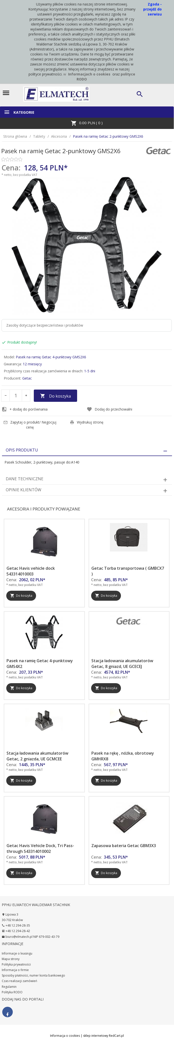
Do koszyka (55, 396)
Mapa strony (11, 959)
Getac (27, 378)
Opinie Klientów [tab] (23, 490)
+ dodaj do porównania (25, 409)
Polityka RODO (12, 992)
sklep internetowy (95, 1036)
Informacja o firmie (15, 970)
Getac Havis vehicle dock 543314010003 (31, 571)
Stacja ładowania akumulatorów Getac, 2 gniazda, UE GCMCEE (37, 756)
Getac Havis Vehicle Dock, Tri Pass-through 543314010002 (40, 848)
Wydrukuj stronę (86, 422)
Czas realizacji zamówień (19, 981)
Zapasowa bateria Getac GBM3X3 (123, 845)
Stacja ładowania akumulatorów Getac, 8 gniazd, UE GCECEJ (122, 663)
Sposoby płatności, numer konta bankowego (33, 975)
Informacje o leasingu (17, 953)
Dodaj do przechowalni (109, 409)
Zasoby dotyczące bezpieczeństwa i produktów (44, 325)
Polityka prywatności (16, 964)
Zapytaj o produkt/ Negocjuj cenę (29, 425)
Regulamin (9, 987)
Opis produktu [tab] (22, 450)
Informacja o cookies (65, 1036)
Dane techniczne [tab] (24, 479)
